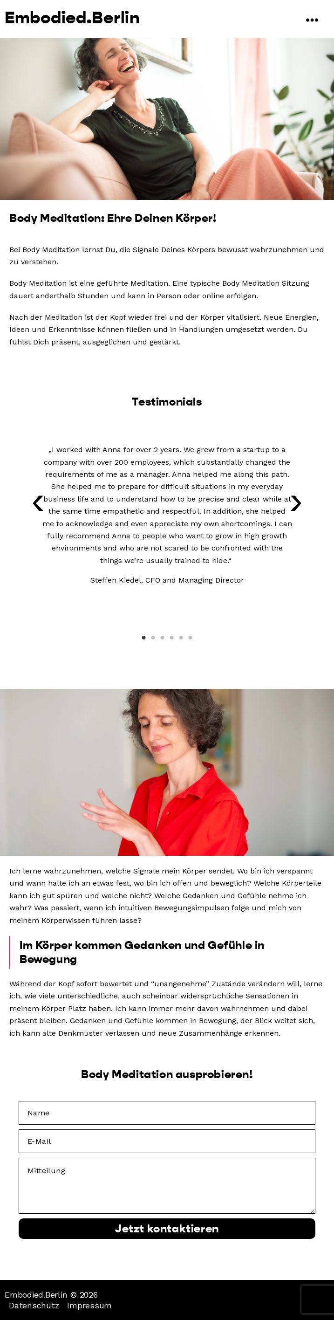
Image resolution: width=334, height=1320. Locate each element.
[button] (38, 507)
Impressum (89, 1305)
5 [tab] (181, 637)
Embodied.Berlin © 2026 (51, 1294)
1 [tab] (144, 637)
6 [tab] (190, 637)
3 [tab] (162, 637)
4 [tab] (172, 637)
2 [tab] (153, 637)
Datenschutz (34, 1305)
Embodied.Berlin (72, 17)
